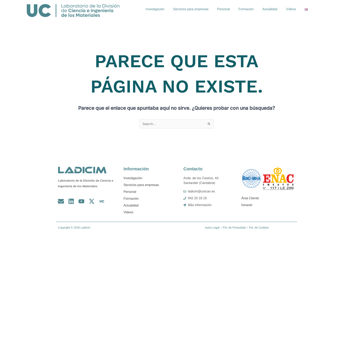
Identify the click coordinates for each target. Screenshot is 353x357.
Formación (246, 9)
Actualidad (269, 9)
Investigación (155, 9)
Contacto (192, 168)
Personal (223, 9)
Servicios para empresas (190, 9)
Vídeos (291, 9)
